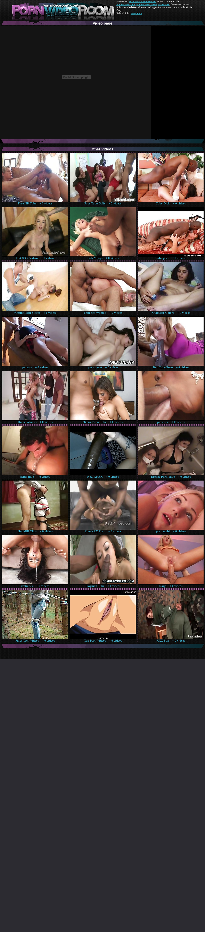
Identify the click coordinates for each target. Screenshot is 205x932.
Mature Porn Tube (125, 4)
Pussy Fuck (136, 13)
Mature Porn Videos (147, 4)
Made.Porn (164, 4)
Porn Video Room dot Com (142, 1)
